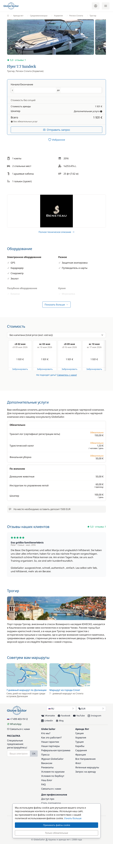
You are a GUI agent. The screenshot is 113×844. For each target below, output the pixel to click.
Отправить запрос (56, 129)
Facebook (64, 715)
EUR (91, 708)
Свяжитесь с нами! (67, 374)
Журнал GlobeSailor (52, 758)
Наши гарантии (50, 741)
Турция (79, 741)
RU (61, 708)
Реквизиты (47, 767)
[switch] (56, 140)
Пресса (45, 754)
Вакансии (46, 763)
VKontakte (48, 715)
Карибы (79, 746)
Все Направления (85, 758)
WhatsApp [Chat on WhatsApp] (14, 724)
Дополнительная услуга (88, 111)
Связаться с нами (18, 729)
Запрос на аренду (85, 771)
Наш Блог (46, 780)
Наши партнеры (50, 746)
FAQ (43, 784)
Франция (80, 754)
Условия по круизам (52, 771)
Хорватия (80, 737)
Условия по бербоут (52, 776)
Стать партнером (51, 803)
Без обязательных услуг (24, 121)
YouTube (79, 715)
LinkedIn (47, 720)
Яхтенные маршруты (87, 767)
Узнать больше (73, 818)
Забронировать (20, 369)
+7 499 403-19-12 (17, 719)
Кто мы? (45, 733)
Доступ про (47, 798)
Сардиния (81, 750)
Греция (79, 733)
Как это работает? (51, 737)
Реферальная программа (55, 750)
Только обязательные (56, 832)
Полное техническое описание (56, 231)
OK (33, 753)
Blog (60, 720)
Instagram (94, 715)
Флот (78, 763)
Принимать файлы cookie (56, 825)
